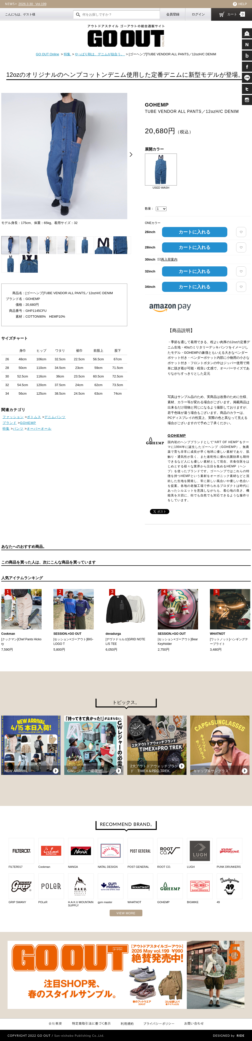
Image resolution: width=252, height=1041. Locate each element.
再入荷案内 (167, 259)
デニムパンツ (55, 417)
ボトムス (34, 417)
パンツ (18, 428)
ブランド (10, 423)
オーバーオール (39, 428)
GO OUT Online (47, 54)
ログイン (198, 14)
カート (236, 14)
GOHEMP (177, 435)
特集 (67, 54)
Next (131, 154)
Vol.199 (32, 4)
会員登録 (172, 14)
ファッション (13, 417)
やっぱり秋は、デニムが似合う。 (100, 54)
